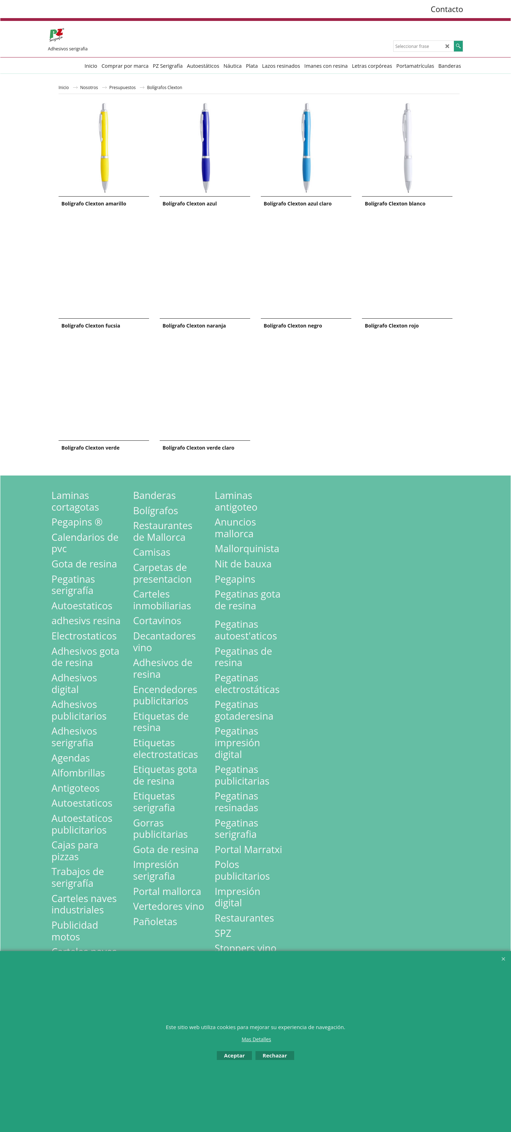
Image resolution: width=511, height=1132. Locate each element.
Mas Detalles (256, 1039)
